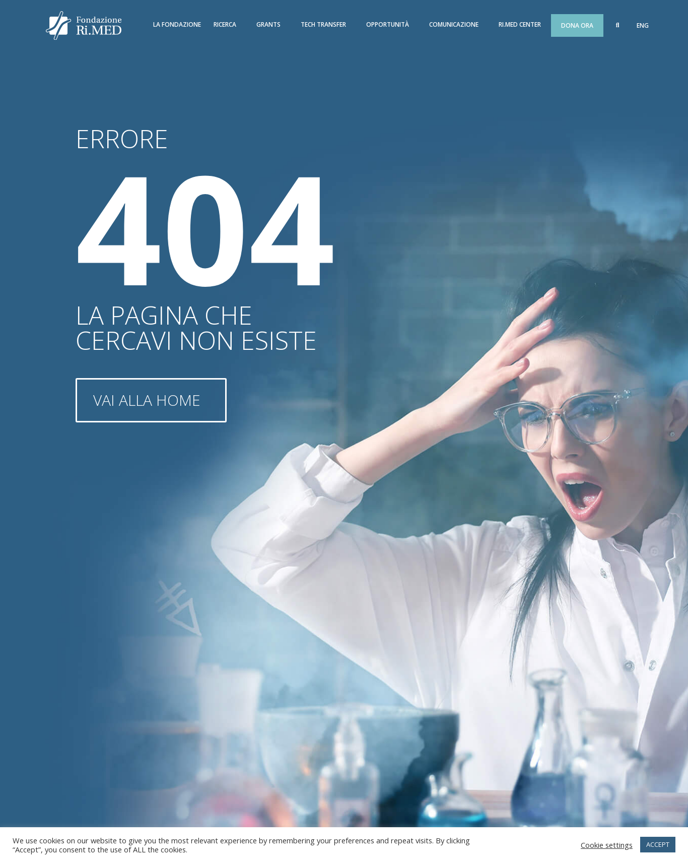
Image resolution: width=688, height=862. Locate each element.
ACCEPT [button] (657, 844)
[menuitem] (643, 25)
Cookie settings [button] (607, 844)
